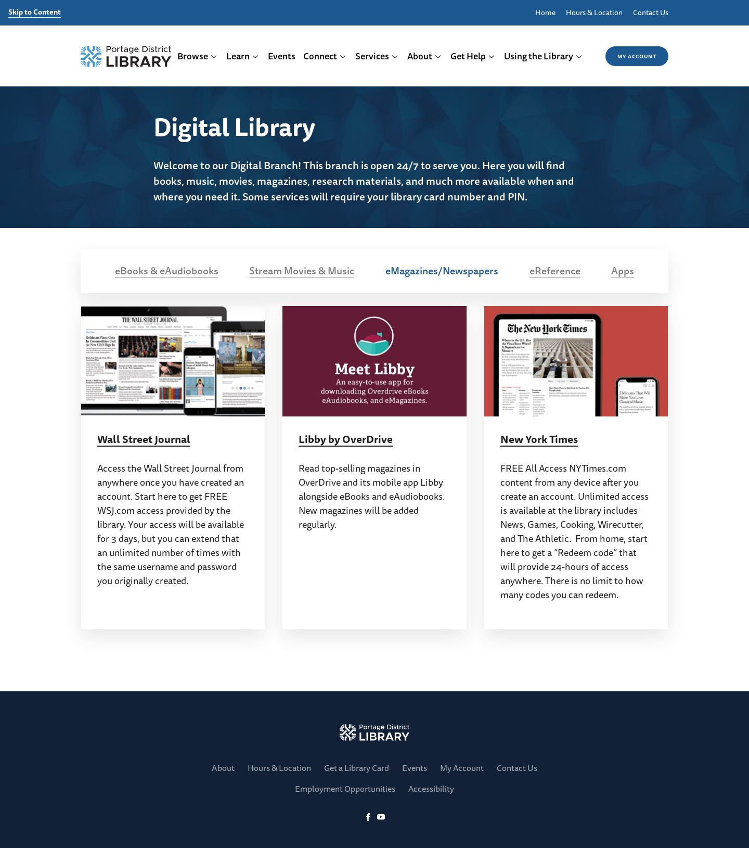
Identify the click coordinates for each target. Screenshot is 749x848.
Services (376, 55)
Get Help (472, 55)
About (424, 55)
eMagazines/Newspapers (441, 271)
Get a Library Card (356, 768)
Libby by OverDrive (346, 439)
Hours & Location (594, 12)
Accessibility (431, 788)
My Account (636, 56)
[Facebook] (367, 817)
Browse (197, 55)
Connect (324, 55)
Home (545, 12)
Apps (622, 271)
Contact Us (650, 12)
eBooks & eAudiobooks (166, 271)
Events (281, 55)
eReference (555, 271)
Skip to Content (34, 12)
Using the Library (543, 55)
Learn (242, 55)
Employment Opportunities (345, 788)
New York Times (539, 439)
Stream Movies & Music (301, 271)
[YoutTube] (381, 817)
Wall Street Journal (143, 439)
